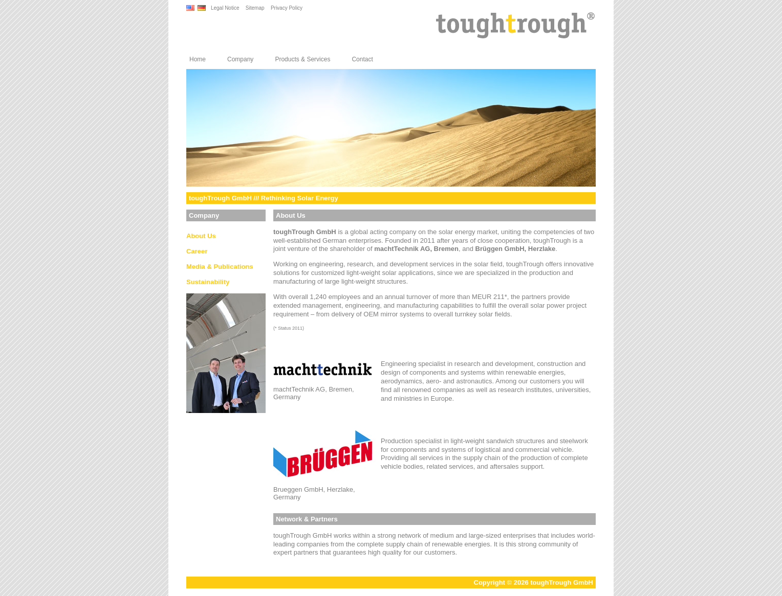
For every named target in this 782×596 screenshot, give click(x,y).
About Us (201, 236)
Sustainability (208, 282)
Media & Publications (219, 266)
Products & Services (302, 59)
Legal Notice (225, 8)
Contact (362, 59)
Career (196, 251)
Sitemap (255, 8)
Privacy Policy (286, 8)
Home (197, 59)
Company (240, 59)
